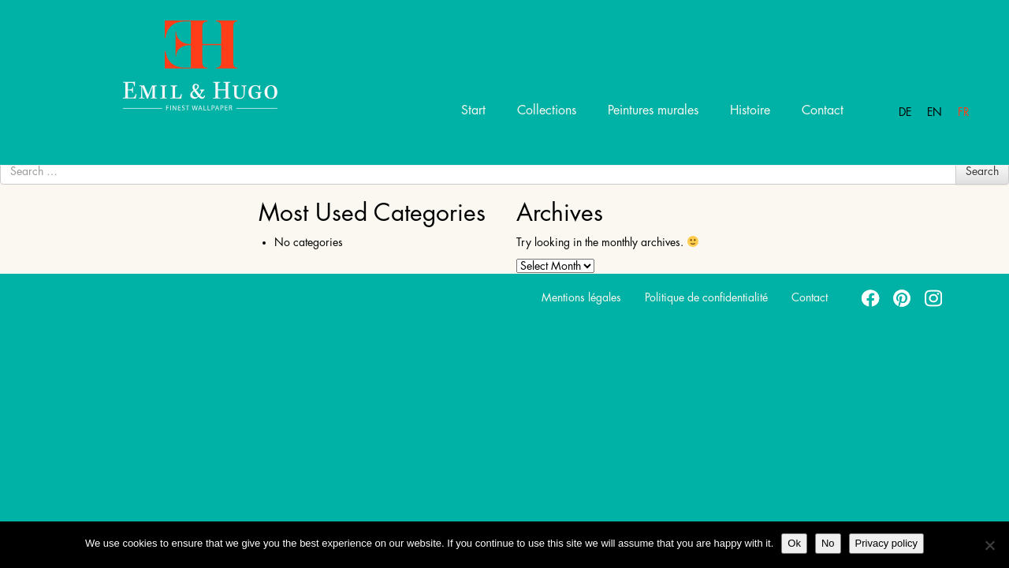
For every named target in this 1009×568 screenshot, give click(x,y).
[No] (989, 545)
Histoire (750, 110)
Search (982, 171)
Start (473, 110)
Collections (546, 110)
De (905, 112)
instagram (934, 297)
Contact (822, 110)
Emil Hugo (181, 64)
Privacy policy (886, 543)
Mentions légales (581, 297)
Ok (794, 543)
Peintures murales (653, 110)
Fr (964, 112)
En (934, 112)
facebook (871, 297)
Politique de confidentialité (706, 297)
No (828, 543)
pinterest (902, 297)
